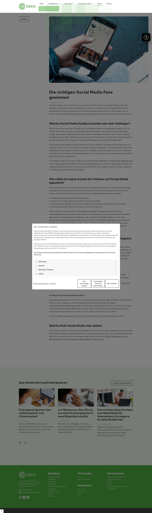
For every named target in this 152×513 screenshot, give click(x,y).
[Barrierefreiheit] (146, 37)
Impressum (52, 283)
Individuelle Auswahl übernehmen (89, 283)
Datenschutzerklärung (40, 283)
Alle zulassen (109, 283)
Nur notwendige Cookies (70, 283)
